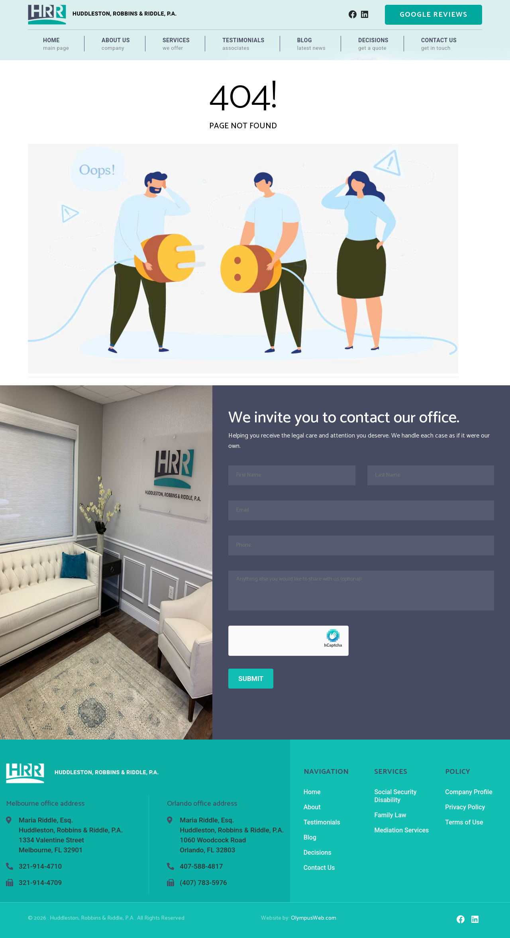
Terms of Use (464, 822)
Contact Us (439, 44)
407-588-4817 (201, 866)
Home (56, 44)
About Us (116, 44)
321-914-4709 (40, 883)
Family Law (390, 815)
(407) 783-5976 (203, 883)
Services (176, 44)
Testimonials (243, 44)
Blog (311, 44)
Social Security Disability (395, 796)
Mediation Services (401, 830)
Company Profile (468, 792)
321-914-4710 (40, 866)
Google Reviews (433, 15)
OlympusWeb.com (313, 918)
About (312, 807)
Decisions (373, 44)
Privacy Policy (465, 807)
